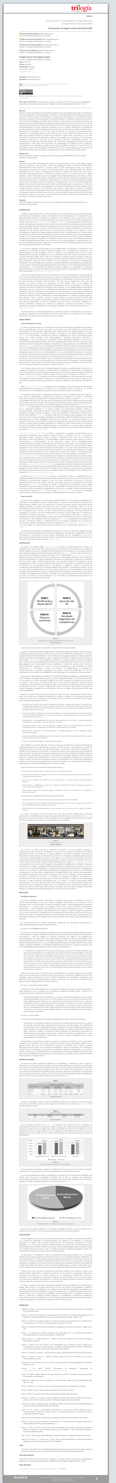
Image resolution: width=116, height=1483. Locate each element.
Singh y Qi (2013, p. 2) (64, 490)
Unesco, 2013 (29, 346)
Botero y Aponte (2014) (34, 386)
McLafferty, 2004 (51, 515)
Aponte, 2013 (24, 336)
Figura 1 (67, 553)
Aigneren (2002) (51, 547)
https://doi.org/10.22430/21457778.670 (35, 86)
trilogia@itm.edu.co (25, 71)
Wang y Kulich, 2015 (43, 222)
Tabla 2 (83, 1104)
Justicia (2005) (76, 862)
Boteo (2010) (60, 222)
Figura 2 (87, 816)
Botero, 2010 (77, 356)
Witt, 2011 (65, 364)
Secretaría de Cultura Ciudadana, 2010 (39, 464)
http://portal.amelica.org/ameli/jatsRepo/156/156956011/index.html (45, 84)
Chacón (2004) (87, 862)
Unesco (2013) (36, 376)
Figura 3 (49, 1125)
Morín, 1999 (43, 490)
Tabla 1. (67, 1076)
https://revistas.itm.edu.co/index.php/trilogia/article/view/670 (40, 1469)
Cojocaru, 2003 (54, 539)
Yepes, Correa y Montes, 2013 (37, 429)
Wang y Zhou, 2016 (85, 398)
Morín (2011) (34, 484)
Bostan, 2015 (63, 519)
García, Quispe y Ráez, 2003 (82, 555)
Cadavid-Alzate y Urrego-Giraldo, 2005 (46, 271)
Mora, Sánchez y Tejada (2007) (34, 433)
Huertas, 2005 (68, 523)
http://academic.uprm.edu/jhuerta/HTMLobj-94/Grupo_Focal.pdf (45, 1370)
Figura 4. (69, 1181)
